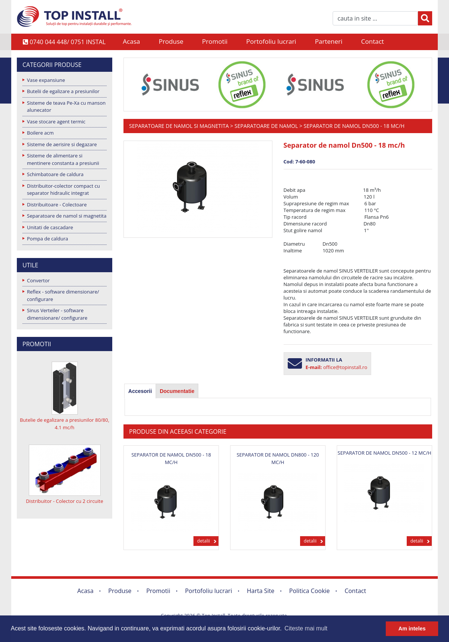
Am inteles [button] (412, 629)
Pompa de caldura (47, 238)
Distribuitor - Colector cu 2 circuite (64, 501)
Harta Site (260, 591)
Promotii (214, 41)
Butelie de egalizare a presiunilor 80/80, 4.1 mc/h (64, 424)
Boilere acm (40, 132)
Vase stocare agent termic (56, 121)
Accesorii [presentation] (140, 391)
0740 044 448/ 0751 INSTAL (64, 42)
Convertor (38, 280)
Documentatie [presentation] (177, 391)
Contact (372, 41)
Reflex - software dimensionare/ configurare (63, 295)
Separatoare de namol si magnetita (66, 215)
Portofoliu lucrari (271, 41)
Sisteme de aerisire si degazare (62, 144)
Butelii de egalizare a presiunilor (63, 91)
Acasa (131, 41)
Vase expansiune (46, 80)
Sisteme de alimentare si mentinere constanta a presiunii (63, 159)
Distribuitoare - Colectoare (57, 204)
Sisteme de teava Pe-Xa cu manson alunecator (66, 106)
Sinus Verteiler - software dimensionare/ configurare (57, 314)
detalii (203, 541)
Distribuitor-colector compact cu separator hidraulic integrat (63, 189)
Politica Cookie (309, 591)
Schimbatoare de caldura (55, 174)
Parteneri (328, 41)
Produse (171, 41)
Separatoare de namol (266, 125)
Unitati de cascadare (50, 227)
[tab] (140, 391)
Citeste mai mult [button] (305, 628)
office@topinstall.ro (345, 367)
